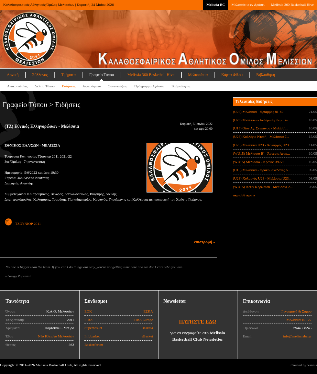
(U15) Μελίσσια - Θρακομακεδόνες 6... (261, 170)
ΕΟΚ (88, 311)
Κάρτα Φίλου (232, 74)
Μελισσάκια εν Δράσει (247, 4)
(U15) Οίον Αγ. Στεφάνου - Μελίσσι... (260, 128)
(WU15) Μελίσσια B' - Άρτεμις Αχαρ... (261, 153)
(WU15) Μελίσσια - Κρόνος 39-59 (258, 162)
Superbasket (93, 328)
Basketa (147, 328)
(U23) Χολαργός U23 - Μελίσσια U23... (262, 178)
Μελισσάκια (198, 74)
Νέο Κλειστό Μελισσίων (56, 336)
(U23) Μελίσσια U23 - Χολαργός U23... (262, 145)
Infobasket (92, 336)
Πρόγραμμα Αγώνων (149, 86)
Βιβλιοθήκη (265, 74)
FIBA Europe (143, 320)
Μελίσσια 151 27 (299, 320)
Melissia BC (215, 4)
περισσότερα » (244, 195)
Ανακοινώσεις (17, 86)
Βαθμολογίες (180, 86)
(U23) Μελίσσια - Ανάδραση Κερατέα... (262, 120)
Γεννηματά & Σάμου (296, 311)
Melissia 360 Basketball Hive (292, 4)
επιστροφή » (204, 242)
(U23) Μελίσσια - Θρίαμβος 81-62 (258, 112)
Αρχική (12, 74)
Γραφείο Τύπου (101, 74)
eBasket (147, 336)
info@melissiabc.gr (297, 336)
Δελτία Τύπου (45, 86)
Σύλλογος (40, 74)
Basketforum (93, 344)
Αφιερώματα (91, 86)
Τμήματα (68, 74)
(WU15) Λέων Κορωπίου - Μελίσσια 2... (263, 187)
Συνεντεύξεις (117, 86)
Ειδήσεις (68, 86)
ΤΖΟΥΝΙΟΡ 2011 (23, 224)
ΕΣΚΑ (148, 311)
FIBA (88, 320)
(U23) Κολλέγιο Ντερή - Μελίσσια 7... (261, 136)
